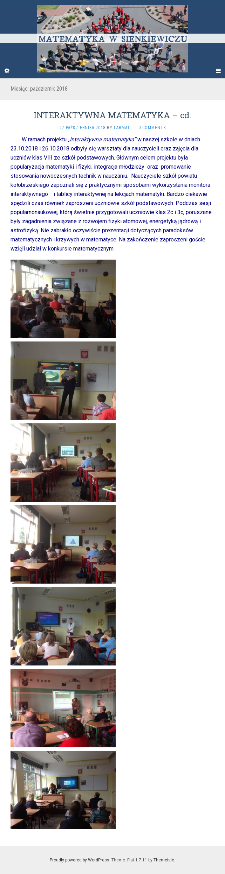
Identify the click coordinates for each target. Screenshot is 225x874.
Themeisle (164, 860)
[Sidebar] (7, 71)
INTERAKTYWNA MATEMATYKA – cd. (112, 115)
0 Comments (152, 127)
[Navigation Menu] (218, 71)
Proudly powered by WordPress (79, 860)
